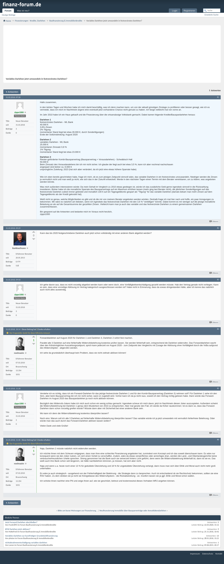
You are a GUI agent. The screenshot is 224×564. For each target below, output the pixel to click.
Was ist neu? (23, 10)
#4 (218, 329)
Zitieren (214, 221)
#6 (218, 439)
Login (174, 10)
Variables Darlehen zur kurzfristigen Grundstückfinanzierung (31, 535)
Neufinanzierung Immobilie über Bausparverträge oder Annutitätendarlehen (132, 510)
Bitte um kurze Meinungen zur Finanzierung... (77, 510)
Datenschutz (207, 553)
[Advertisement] (110, 52)
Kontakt (219, 553)
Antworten (12, 91)
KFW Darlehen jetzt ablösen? (17, 529)
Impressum (195, 553)
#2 (218, 228)
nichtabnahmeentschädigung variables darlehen (26, 542)
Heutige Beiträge (8, 15)
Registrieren (189, 10)
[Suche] (211, 10)
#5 (218, 388)
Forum (8, 10)
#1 (218, 97)
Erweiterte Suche (212, 15)
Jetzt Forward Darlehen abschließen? (21, 522)
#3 (218, 279)
